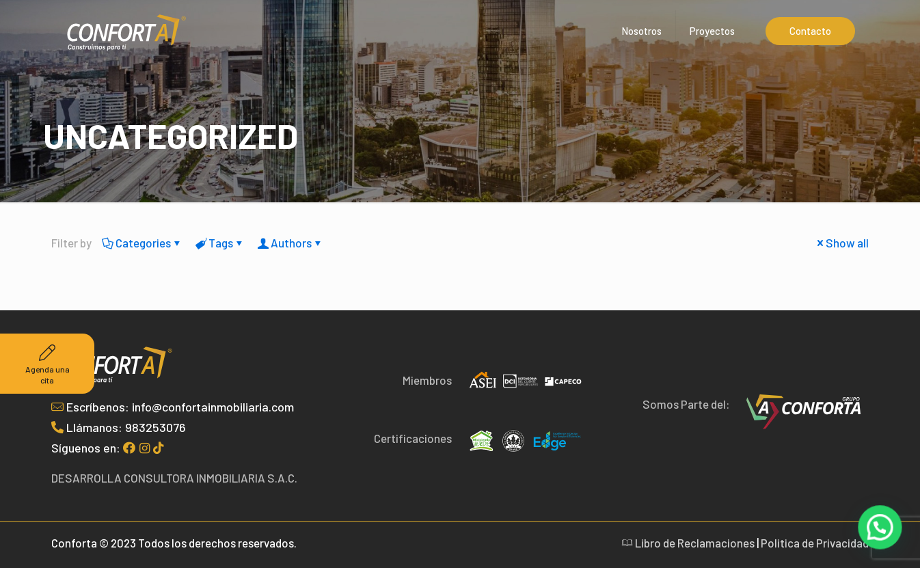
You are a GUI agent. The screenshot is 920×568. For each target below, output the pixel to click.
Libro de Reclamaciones (688, 543)
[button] (881, 530)
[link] (803, 411)
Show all (841, 242)
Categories (142, 242)
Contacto (810, 31)
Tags (220, 242)
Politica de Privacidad (815, 543)
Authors (290, 242)
